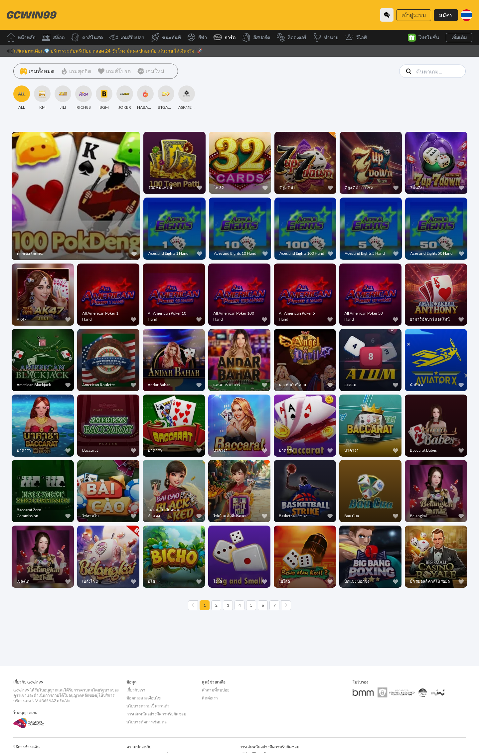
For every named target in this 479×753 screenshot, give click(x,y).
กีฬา (197, 37)
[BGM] (104, 97)
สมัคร (446, 15)
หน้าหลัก (21, 37)
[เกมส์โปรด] (114, 71)
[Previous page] (193, 605)
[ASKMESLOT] (186, 97)
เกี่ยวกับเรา (135, 689)
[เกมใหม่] (150, 71)
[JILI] (63, 97)
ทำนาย (325, 37)
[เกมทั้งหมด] (37, 71)
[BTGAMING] (166, 97)
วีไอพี (356, 37)
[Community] (387, 15)
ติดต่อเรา (210, 697)
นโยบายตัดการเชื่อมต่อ (146, 721)
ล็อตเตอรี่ (291, 37)
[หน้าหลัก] (32, 15)
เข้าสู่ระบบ (413, 15)
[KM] (42, 97)
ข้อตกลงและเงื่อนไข (143, 697)
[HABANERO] (145, 97)
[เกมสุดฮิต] (76, 71)
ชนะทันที (166, 37)
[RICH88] (83, 97)
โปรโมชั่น (423, 38)
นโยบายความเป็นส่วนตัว (148, 705)
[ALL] (21, 97)
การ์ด (225, 37)
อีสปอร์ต (256, 37)
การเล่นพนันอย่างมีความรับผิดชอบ (156, 713)
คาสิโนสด (87, 37)
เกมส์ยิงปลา (126, 37)
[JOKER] (124, 97)
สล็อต (53, 37)
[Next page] (286, 605)
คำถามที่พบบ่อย (216, 689)
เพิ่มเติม (459, 37)
